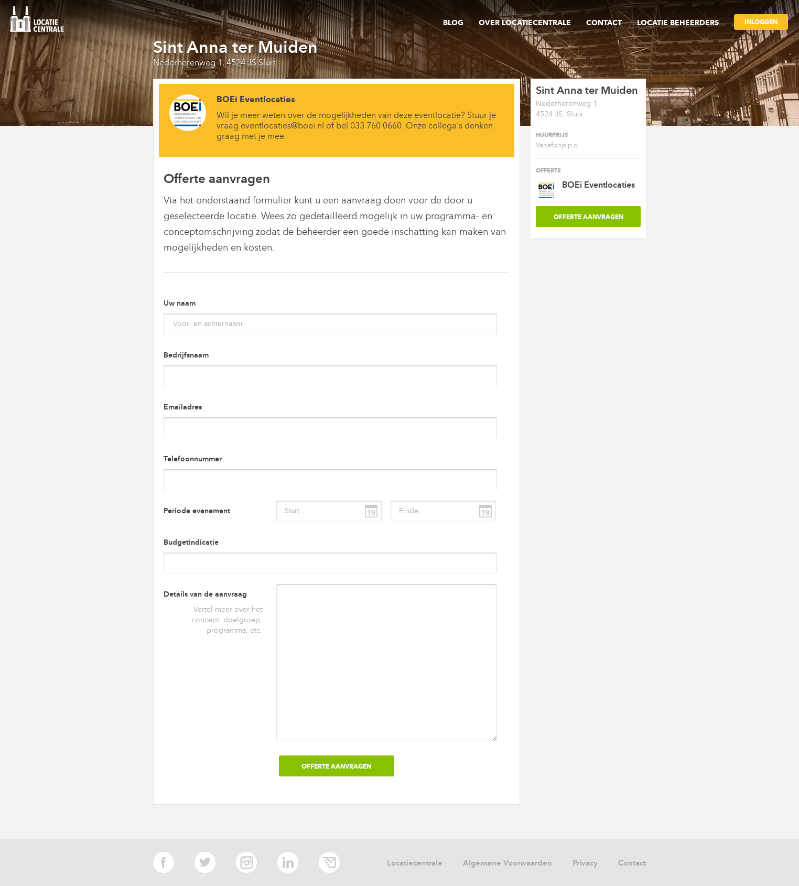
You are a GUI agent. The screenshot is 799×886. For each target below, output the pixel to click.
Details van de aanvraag (205, 594)
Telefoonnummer (193, 459)
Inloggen (761, 22)
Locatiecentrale (414, 863)
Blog (453, 22)
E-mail (329, 862)
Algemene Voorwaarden (507, 863)
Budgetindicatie (191, 542)
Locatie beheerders (678, 22)
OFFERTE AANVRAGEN (588, 217)
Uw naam (180, 303)
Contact (604, 22)
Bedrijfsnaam (186, 355)
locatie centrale (41, 20)
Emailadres (183, 407)
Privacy (585, 863)
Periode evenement (197, 510)
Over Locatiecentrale (525, 22)
